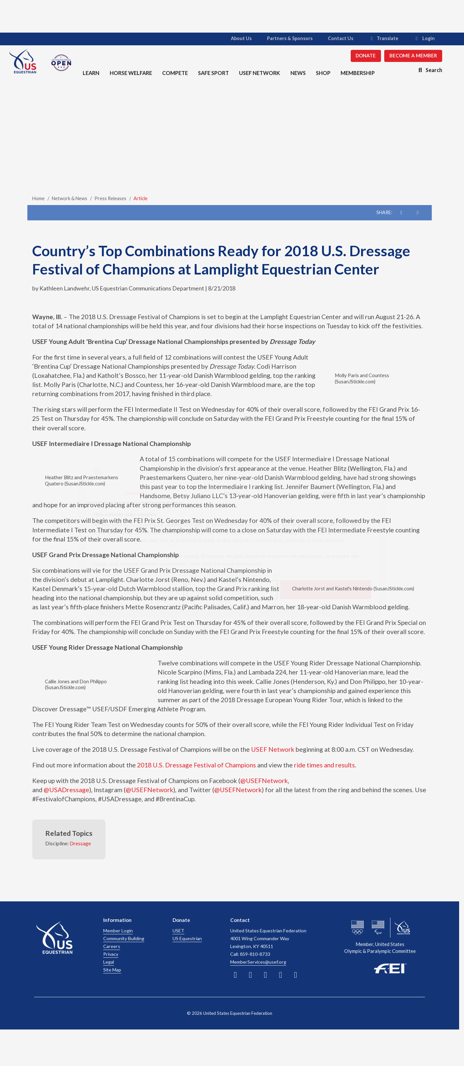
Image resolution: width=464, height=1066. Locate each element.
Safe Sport (212, 72)
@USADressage (66, 789)
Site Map (112, 969)
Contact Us (336, 38)
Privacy (110, 954)
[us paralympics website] (378, 928)
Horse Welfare (130, 72)
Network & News (69, 198)
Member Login (118, 930)
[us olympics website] (357, 928)
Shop (322, 72)
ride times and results (324, 765)
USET (178, 930)
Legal (108, 962)
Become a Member (408, 55)
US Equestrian (187, 938)
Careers (111, 946)
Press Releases (110, 198)
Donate (361, 55)
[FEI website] (380, 967)
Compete (174, 72)
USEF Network (258, 72)
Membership (356, 72)
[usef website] (402, 928)
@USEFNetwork (264, 780)
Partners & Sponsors (285, 38)
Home (38, 198)
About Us (236, 38)
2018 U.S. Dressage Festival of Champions (196, 765)
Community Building (123, 938)
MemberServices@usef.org (258, 962)
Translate (379, 38)
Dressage (80, 843)
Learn (90, 72)
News (296, 72)
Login (419, 38)
